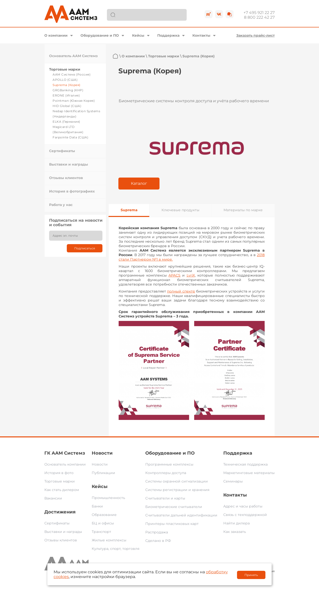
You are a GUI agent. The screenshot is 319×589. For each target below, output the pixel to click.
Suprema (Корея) (66, 85)
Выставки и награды (68, 164)
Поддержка (168, 35)
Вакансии (53, 498)
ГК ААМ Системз (64, 453)
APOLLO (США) (65, 80)
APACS (174, 275)
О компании (56, 35)
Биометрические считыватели (173, 506)
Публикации (103, 473)
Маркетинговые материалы (249, 473)
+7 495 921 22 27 (259, 12)
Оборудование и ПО (99, 35)
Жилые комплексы (109, 540)
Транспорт (101, 531)
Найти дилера (236, 523)
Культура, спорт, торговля (115, 548)
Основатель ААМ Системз (73, 56)
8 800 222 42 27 (259, 17)
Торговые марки (64, 69)
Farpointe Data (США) (70, 137)
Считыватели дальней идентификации (181, 515)
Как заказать (234, 531)
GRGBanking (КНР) (68, 90)
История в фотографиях (72, 191)
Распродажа (156, 532)
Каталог (139, 183)
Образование (104, 514)
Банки (97, 506)
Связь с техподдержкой (245, 514)
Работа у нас (61, 204)
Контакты (201, 35)
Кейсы (138, 35)
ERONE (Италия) (66, 95)
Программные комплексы (169, 464)
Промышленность (108, 497)
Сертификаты (62, 151)
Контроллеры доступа (165, 473)
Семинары (233, 481)
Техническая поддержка (245, 464)
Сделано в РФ (158, 540)
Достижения (60, 512)
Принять (251, 575)
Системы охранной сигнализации (176, 481)
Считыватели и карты (165, 498)
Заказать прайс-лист (255, 35)
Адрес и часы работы (242, 506)
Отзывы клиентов (66, 178)
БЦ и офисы (103, 523)
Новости (102, 453)
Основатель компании (65, 464)
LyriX (191, 275)
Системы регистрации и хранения (177, 490)
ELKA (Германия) (66, 121)
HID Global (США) (67, 106)
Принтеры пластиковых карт (172, 523)
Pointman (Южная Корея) (74, 100)
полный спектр (181, 291)
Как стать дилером (61, 490)
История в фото (59, 473)
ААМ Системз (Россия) (71, 74)
